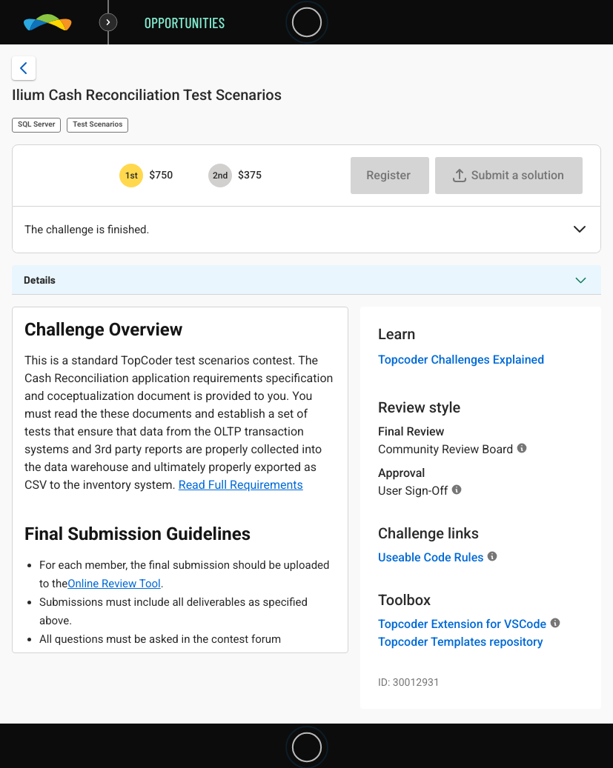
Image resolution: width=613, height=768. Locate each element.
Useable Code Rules (430, 557)
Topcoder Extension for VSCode (462, 624)
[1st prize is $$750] (131, 175)
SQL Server (36, 125)
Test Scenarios (97, 125)
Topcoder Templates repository (460, 642)
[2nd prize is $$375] (220, 175)
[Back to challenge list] (24, 68)
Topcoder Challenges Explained (461, 360)
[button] (580, 230)
